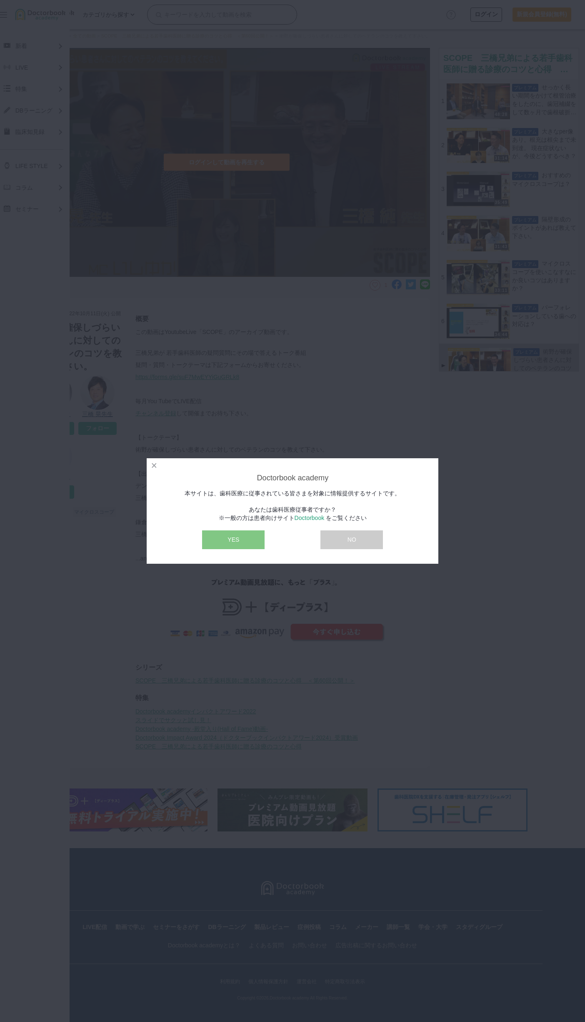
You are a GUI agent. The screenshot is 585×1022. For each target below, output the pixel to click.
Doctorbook (310, 518)
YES (233, 539)
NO (352, 539)
